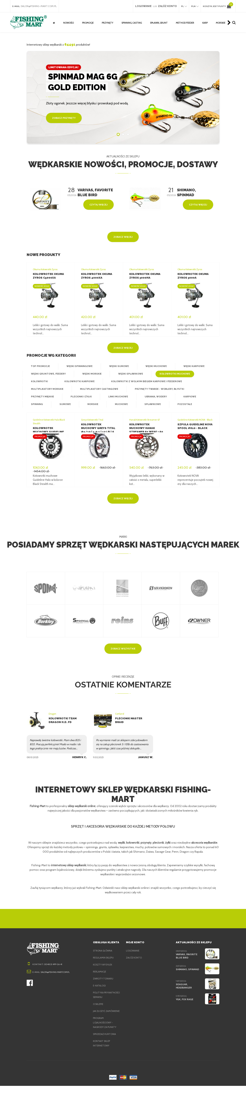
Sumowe (63, 404)
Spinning (36, 404)
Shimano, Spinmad (187, 973)
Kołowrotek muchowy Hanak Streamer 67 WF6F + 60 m (146, 428)
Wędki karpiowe (188, 366)
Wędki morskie (90, 374)
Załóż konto (134, 962)
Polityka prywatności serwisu (101, 1001)
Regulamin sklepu (104, 962)
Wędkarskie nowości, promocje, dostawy (123, 164)
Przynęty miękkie (42, 397)
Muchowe (119, 404)
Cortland (119, 714)
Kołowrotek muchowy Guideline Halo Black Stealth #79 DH (50, 432)
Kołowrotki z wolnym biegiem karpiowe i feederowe (143, 381)
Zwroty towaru (103, 982)
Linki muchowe (116, 397)
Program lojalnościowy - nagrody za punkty (105, 1035)
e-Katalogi (99, 989)
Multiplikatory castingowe (96, 389)
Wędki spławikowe (128, 374)
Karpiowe (187, 397)
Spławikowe (149, 404)
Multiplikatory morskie (46, 389)
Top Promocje (40, 366)
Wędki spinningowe (77, 366)
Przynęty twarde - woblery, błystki (153, 389)
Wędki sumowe (115, 366)
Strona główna (103, 955)
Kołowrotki (39, 381)
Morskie (90, 404)
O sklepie (99, 1012)
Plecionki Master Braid (133, 718)
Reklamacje (100, 975)
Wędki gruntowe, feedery (47, 374)
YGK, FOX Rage (185, 1003)
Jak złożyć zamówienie (100, 1021)
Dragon (52, 714)
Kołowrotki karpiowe (77, 381)
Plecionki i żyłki (80, 397)
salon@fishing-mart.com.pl (40, 6)
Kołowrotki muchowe (171, 374)
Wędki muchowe (152, 366)
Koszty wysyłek (103, 969)
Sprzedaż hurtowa (105, 1047)
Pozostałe (180, 404)
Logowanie (133, 955)
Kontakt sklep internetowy (102, 1056)
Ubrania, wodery (153, 397)
